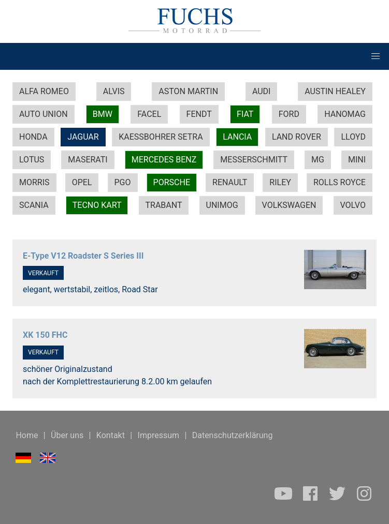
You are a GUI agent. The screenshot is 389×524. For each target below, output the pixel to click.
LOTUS (31, 159)
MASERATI (87, 159)
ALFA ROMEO (44, 91)
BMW (102, 114)
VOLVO (353, 205)
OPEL (82, 182)
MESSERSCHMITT (253, 159)
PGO (122, 182)
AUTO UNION (43, 114)
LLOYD (353, 137)
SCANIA (34, 205)
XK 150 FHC (45, 335)
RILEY (280, 182)
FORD (289, 114)
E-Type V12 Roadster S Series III (83, 256)
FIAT (245, 114)
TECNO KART (97, 205)
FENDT (199, 114)
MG (317, 159)
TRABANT (164, 205)
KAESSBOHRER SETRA (161, 137)
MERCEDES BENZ (164, 159)
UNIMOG (222, 205)
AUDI (261, 91)
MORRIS (34, 182)
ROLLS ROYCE (339, 182)
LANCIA (237, 137)
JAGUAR (82, 137)
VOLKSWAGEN (289, 205)
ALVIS (114, 91)
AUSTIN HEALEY (335, 91)
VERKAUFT (43, 273)
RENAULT (229, 182)
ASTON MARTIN (188, 91)
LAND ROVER (296, 137)
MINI (357, 159)
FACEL (149, 114)
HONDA (33, 137)
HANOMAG (345, 114)
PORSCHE (171, 182)
